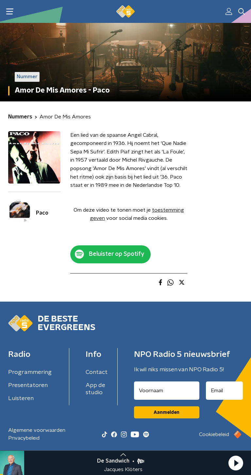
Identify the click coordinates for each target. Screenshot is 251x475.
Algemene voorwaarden (36, 430)
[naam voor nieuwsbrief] (166, 390)
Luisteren (21, 398)
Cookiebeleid (214, 434)
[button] (235, 462)
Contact (97, 372)
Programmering (30, 372)
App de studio (95, 389)
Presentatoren (28, 385)
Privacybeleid (24, 438)
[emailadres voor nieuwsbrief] (224, 390)
